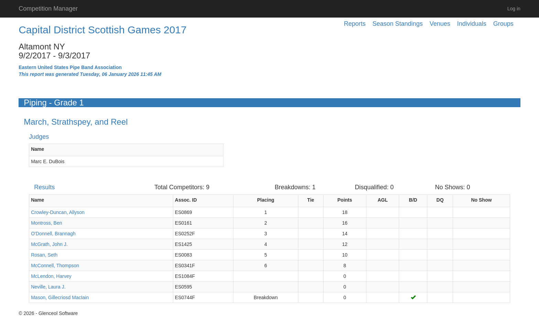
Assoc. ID (186, 200)
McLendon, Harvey (51, 276)
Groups (503, 23)
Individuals (471, 23)
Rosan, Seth (44, 255)
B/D (413, 200)
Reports (355, 23)
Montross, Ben (46, 223)
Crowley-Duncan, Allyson (58, 212)
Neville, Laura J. (48, 287)
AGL (382, 200)
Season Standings (398, 23)
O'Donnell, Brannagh (53, 233)
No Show (481, 200)
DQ (440, 200)
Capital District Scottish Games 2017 (103, 29)
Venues (440, 23)
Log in (513, 8)
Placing (265, 200)
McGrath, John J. (49, 244)
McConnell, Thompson (55, 265)
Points (345, 200)
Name (37, 149)
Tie (310, 200)
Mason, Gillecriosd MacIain (60, 297)
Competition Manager (48, 8)
